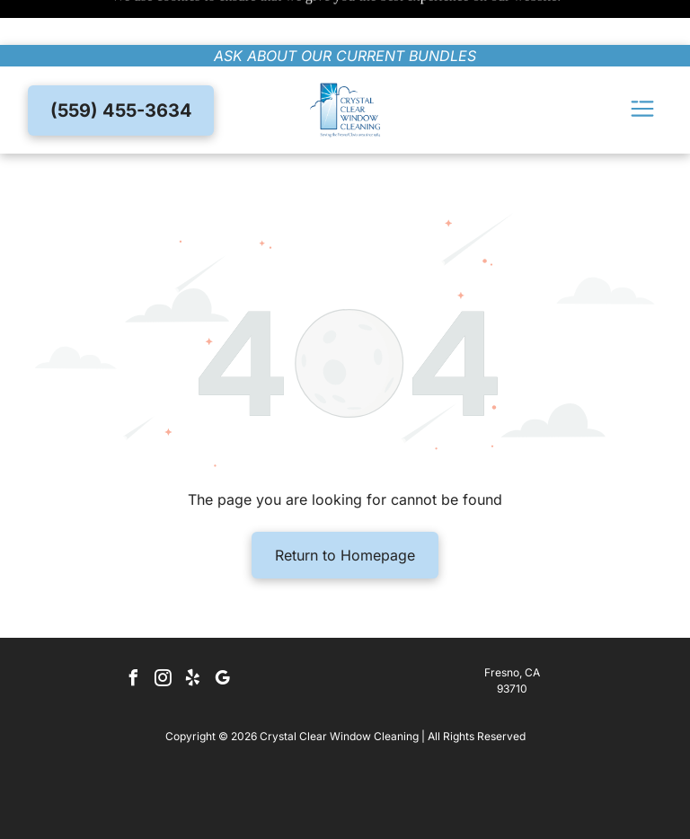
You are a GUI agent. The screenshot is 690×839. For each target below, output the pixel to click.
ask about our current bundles (345, 11)
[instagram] (163, 635)
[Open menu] (642, 65)
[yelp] (193, 635)
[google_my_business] (222, 635)
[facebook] (133, 635)
